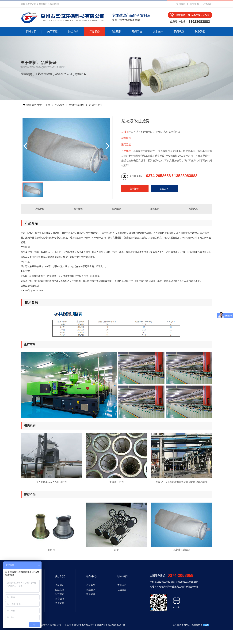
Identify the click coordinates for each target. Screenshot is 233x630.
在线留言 (121, 589)
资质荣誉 (59, 603)
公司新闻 (90, 585)
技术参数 (78, 208)
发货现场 (59, 598)
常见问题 (90, 594)
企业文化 (59, 589)
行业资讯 (90, 589)
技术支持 (158, 31)
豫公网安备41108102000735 (111, 624)
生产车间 (59, 594)
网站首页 (31, 31)
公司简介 (59, 585)
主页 (47, 105)
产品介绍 (39, 208)
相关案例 (154, 208)
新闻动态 (179, 31)
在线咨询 (163, 188)
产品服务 (94, 31)
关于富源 (52, 31)
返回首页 (180, 4)
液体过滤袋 (95, 105)
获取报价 (134, 188)
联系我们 (207, 4)
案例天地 (137, 31)
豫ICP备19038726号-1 (85, 624)
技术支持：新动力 (181, 624)
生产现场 (116, 208)
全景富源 (194, 4)
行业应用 (116, 31)
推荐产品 (193, 208)
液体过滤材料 (77, 105)
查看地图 (121, 585)
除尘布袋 (73, 31)
